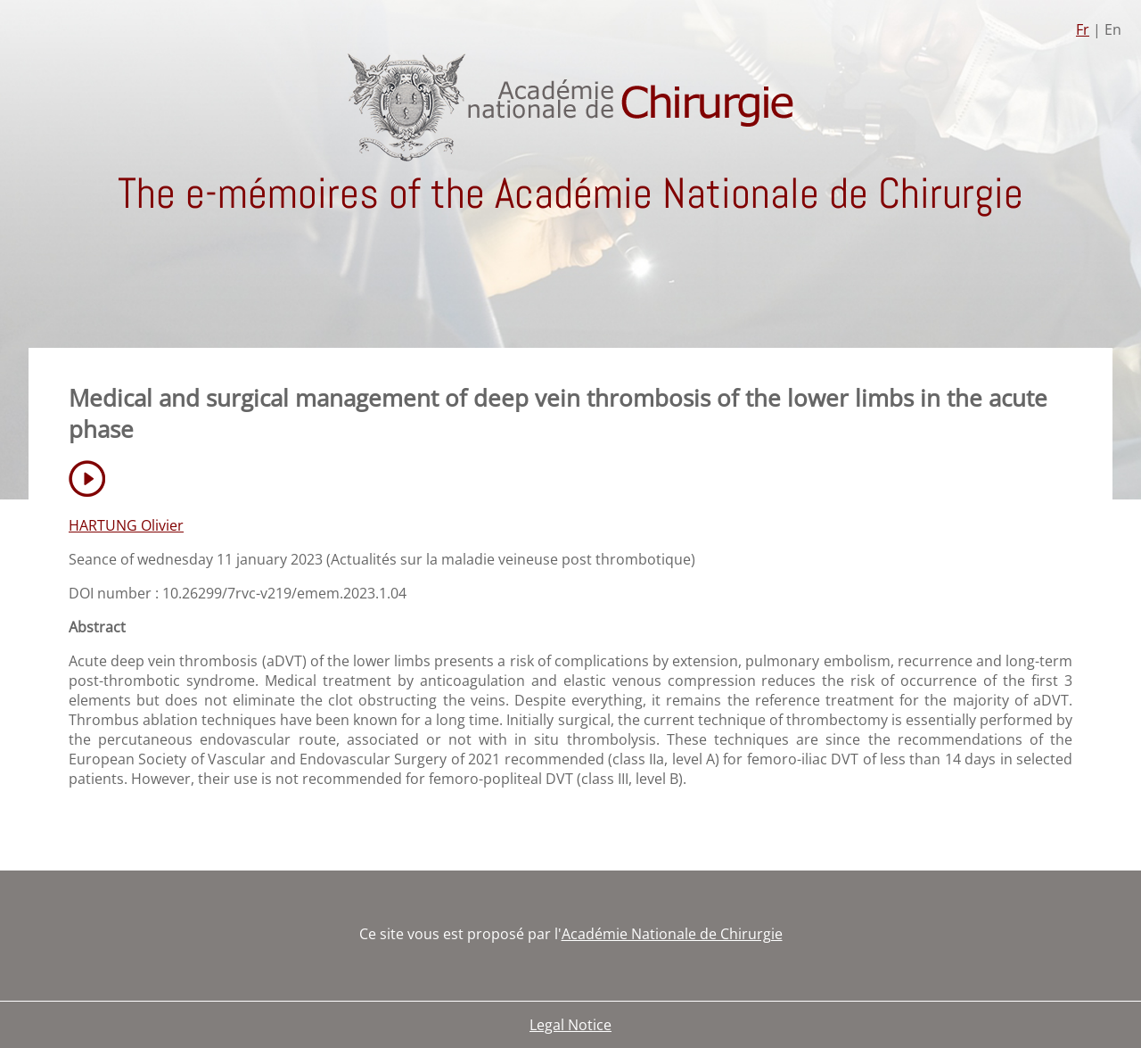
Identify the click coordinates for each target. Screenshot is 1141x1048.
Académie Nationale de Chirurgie (672, 934)
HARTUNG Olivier (126, 525)
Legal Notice (570, 1025)
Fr (1082, 29)
